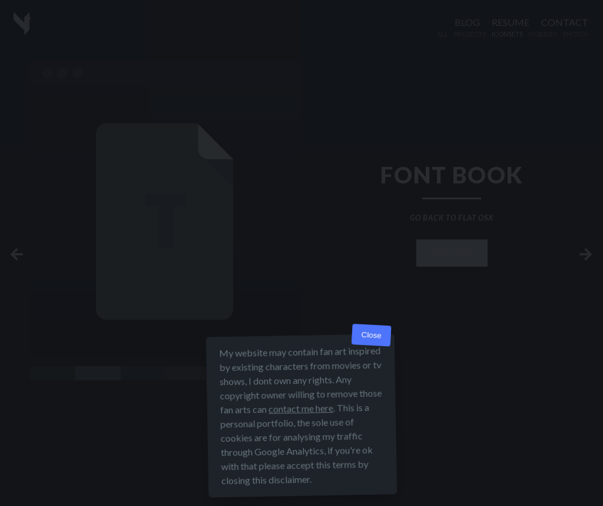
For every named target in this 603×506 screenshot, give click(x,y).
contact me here (301, 408)
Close (371, 335)
